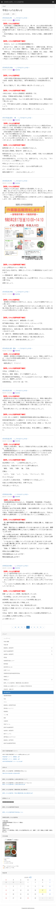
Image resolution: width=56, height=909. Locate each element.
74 (34, 627)
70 (21, 627)
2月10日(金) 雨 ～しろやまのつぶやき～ (15, 439)
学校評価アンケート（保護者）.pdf (10, 759)
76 (40, 627)
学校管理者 (16, 20)
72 (28, 627)
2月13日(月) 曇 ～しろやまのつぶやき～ (15, 390)
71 (25, 627)
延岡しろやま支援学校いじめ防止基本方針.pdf (13, 784)
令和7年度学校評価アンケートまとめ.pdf (12, 761)
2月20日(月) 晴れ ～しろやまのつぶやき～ (16, 67)
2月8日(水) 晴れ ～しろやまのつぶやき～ (15, 566)
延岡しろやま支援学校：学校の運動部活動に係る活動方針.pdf (17, 793)
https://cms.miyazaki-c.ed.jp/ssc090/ (11, 773)
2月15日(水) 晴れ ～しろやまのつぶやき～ (16, 292)
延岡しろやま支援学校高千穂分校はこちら (12, 812)
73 (31, 627)
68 (15, 627)
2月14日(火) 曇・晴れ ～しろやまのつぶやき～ (17, 348)
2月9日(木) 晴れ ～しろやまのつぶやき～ (15, 494)
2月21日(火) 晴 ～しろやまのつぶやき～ (15, 18)
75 (37, 627)
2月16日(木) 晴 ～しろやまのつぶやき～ (15, 181)
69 (18, 627)
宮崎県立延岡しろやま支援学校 (14, 2)
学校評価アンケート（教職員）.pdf (10, 756)
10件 (13, 14)
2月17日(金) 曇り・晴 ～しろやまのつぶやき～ (17, 118)
